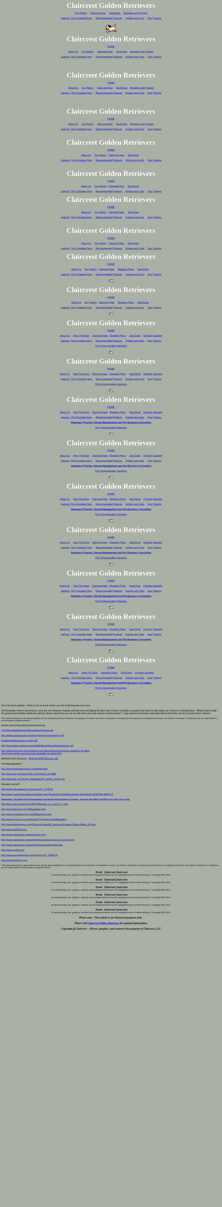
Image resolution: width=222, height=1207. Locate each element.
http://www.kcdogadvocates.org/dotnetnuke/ (24, 769)
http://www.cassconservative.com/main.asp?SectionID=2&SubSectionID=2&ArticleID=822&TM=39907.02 (57, 794)
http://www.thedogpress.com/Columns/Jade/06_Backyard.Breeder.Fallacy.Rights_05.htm (48, 824)
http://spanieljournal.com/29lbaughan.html (23, 809)
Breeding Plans (126, 269)
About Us (73, 51)
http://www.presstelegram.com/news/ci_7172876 (27, 789)
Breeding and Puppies (135, 13)
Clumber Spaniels (152, 335)
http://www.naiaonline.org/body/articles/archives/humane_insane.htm (38, 840)
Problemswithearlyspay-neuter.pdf (19, 740)
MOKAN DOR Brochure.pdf (43, 758)
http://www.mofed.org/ (13, 850)
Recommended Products (109, 18)
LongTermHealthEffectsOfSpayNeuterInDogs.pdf (27, 730)
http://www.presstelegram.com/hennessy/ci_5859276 (29, 855)
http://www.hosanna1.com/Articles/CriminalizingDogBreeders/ (34, 819)
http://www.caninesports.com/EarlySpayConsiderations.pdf (32, 735)
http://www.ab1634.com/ (14, 829)
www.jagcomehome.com (14, 860)
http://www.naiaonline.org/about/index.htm (23, 835)
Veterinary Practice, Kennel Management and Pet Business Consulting (111, 422)
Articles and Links (134, 18)
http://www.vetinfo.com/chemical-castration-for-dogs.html (31, 753)
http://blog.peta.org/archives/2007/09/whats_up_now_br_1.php (34, 804)
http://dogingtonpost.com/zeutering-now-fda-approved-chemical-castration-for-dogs (45, 751)
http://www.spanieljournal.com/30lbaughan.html (26, 814)
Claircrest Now (98, 13)
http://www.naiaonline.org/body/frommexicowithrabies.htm (32, 845)
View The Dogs (81, 335)
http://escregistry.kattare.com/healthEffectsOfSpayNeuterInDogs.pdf (37, 745)
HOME (111, 46)
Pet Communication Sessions (111, 346)
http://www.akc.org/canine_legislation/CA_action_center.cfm (33, 779)
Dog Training (154, 18)
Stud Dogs (114, 13)
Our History (81, 13)
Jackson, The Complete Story (76, 18)
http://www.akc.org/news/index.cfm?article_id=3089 (28, 774)
